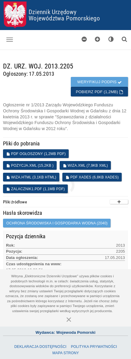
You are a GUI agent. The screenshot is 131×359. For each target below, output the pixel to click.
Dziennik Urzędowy (52, 12)
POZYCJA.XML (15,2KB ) (30, 165)
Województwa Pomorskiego (64, 18)
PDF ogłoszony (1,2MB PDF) (36, 154)
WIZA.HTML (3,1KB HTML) (31, 177)
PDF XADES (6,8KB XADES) (92, 177)
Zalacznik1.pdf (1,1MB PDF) (35, 189)
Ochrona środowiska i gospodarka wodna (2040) (57, 223)
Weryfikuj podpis (99, 82)
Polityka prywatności (94, 347)
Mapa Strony (65, 353)
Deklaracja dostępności (40, 347)
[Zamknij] (69, 319)
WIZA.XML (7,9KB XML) (85, 165)
